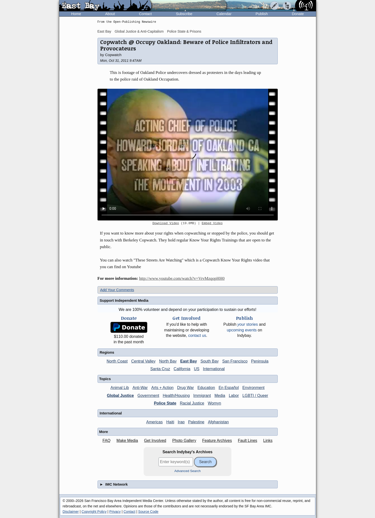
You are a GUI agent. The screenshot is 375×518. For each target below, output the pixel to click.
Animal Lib (119, 388)
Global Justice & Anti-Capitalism (139, 31)
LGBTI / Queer (255, 395)
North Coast (117, 361)
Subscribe (184, 14)
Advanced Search (187, 471)
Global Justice (120, 395)
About (110, 14)
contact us (197, 335)
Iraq (181, 422)
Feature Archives (217, 440)
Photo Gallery (184, 440)
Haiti (170, 422)
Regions (107, 352)
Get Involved (155, 440)
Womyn (214, 403)
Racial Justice (192, 403)
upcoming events (242, 330)
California (182, 369)
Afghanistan (218, 422)
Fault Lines (247, 440)
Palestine (196, 422)
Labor (234, 395)
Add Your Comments (117, 290)
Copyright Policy (93, 512)
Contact (145, 14)
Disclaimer (71, 512)
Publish (262, 14)
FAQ (106, 440)
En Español (228, 388)
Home (76, 14)
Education (206, 388)
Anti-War (140, 388)
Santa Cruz (160, 369)
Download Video (165, 223)
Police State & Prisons (184, 31)
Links (267, 440)
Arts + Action (162, 388)
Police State (165, 403)
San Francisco (234, 361)
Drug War (185, 388)
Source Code (148, 512)
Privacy (115, 512)
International (214, 369)
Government (148, 395)
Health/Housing (176, 395)
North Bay (168, 361)
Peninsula (259, 361)
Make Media (127, 440)
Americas (154, 422)
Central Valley (143, 361)
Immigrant (202, 395)
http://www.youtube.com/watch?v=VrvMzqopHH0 (181, 278)
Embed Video (212, 223)
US (196, 369)
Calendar (224, 14)
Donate (298, 14)
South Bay (209, 361)
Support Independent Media (124, 300)
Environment (253, 388)
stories (247, 324)
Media (220, 395)
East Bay (104, 31)
